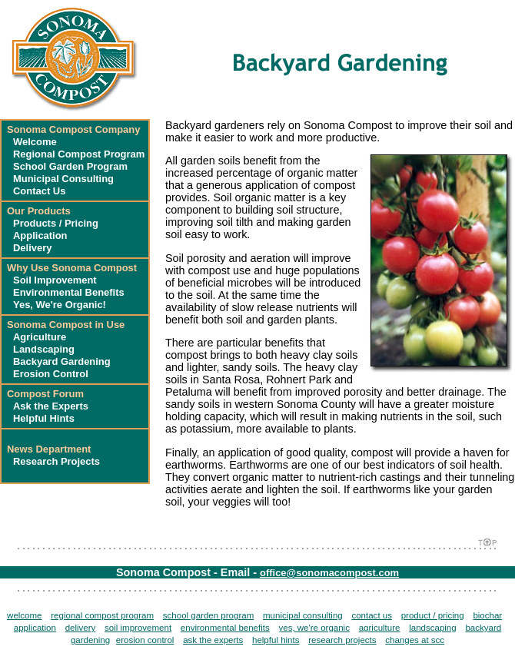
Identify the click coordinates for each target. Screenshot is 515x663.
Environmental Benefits (69, 292)
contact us (371, 615)
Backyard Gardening (62, 361)
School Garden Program (70, 166)
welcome (24, 615)
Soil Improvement (55, 280)
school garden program (208, 615)
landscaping (432, 627)
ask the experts (213, 640)
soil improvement (138, 627)
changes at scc (414, 640)
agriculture (379, 627)
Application (40, 235)
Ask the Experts (50, 406)
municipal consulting (303, 615)
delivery (80, 627)
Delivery (32, 248)
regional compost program (102, 615)
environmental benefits (225, 627)
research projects (342, 640)
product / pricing (432, 615)
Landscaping (44, 349)
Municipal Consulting (63, 178)
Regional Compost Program (79, 154)
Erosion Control (50, 374)
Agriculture (39, 337)
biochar (487, 615)
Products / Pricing (55, 223)
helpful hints (275, 640)
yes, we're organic (313, 627)
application (35, 627)
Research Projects (56, 461)
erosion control (145, 640)
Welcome (35, 142)
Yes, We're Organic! (59, 304)
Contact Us (39, 191)
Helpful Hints (44, 418)
